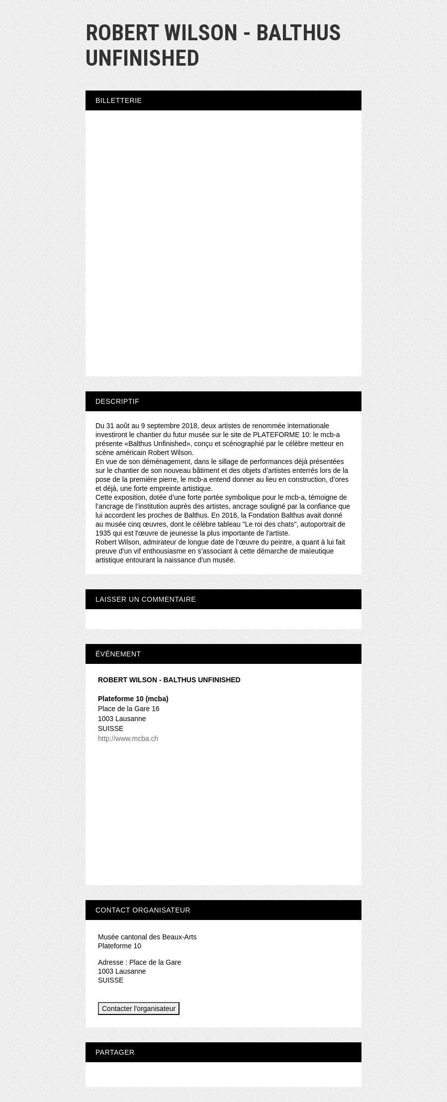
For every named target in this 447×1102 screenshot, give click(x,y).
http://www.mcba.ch (128, 738)
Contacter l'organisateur (139, 1008)
